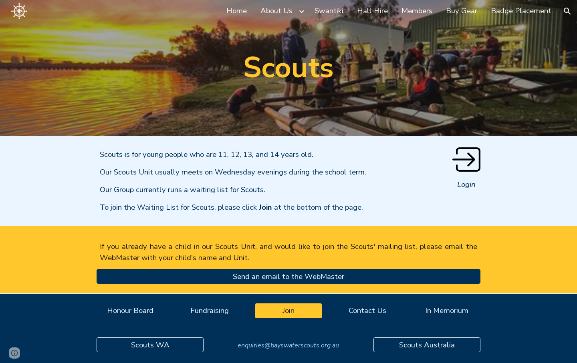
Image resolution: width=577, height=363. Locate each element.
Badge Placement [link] (521, 11)
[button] (567, 11)
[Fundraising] (209, 310)
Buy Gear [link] (461, 11)
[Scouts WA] (150, 344)
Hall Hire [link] (372, 11)
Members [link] (416, 11)
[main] (288, 68)
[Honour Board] (130, 310)
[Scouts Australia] (427, 344)
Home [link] (236, 11)
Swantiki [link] (329, 11)
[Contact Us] (367, 310)
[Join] (288, 310)
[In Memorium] (446, 310)
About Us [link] (276, 11)
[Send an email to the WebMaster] (288, 276)
